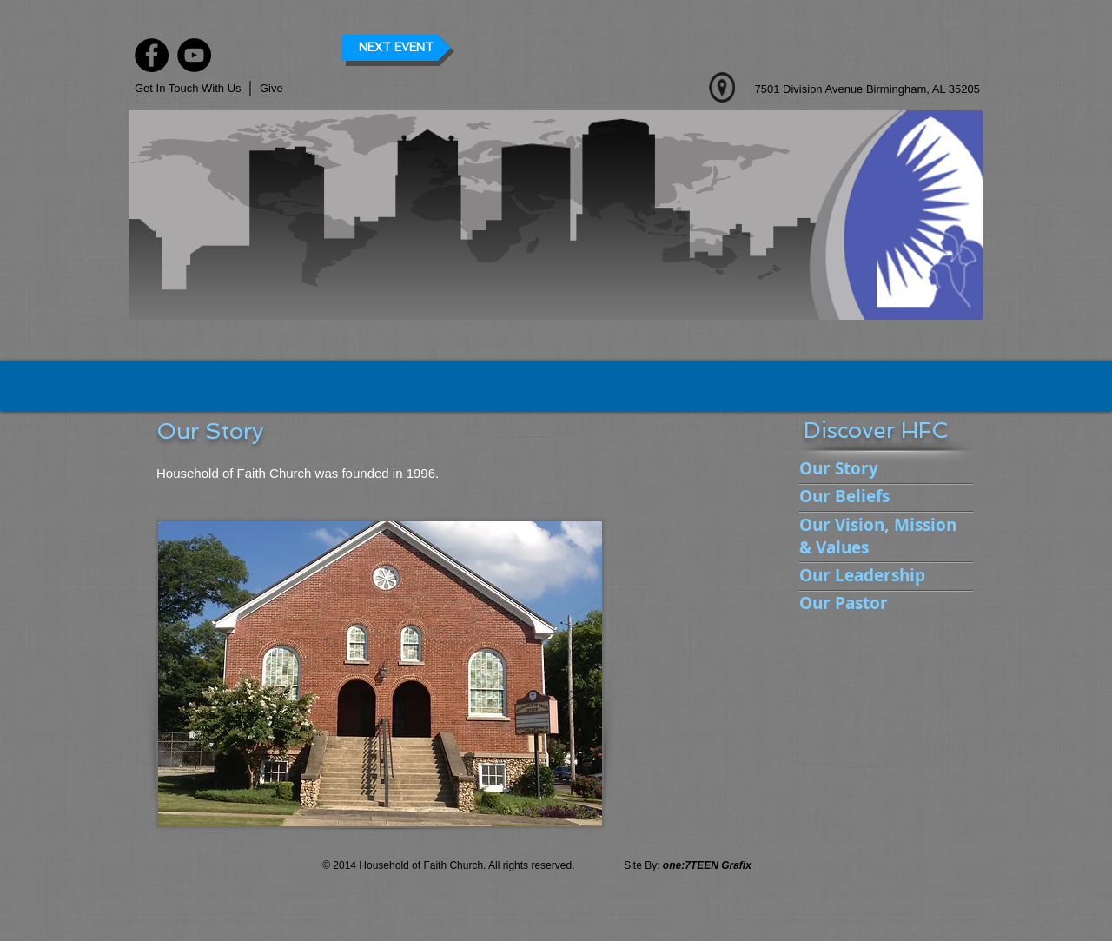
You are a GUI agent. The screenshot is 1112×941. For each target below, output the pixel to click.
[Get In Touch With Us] (189, 88)
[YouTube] (194, 55)
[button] (288, 88)
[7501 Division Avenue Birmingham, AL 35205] (852, 90)
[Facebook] (152, 55)
